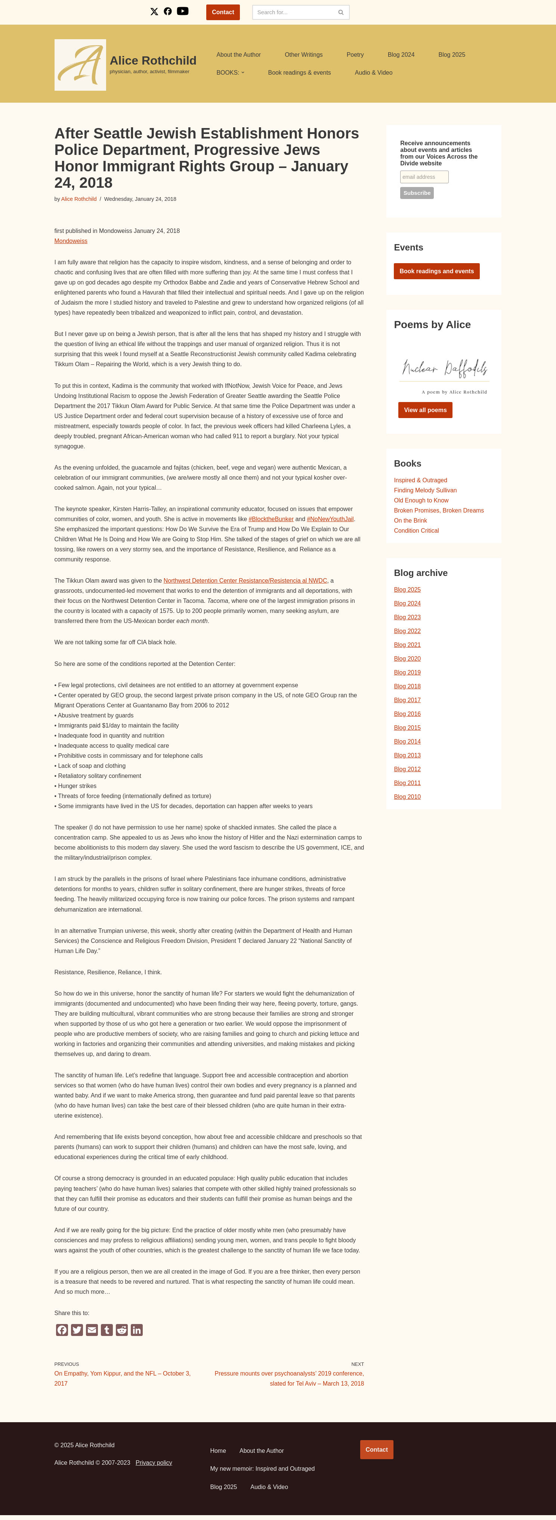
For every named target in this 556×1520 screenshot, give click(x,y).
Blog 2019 (407, 673)
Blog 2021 (407, 645)
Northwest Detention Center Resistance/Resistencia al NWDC (246, 582)
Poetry (355, 55)
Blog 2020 (407, 659)
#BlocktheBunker (272, 520)
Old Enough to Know (421, 501)
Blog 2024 (401, 55)
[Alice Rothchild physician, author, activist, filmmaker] (126, 65)
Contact (223, 12)
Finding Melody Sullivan (425, 490)
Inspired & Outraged (420, 480)
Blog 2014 (407, 742)
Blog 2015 (407, 729)
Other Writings (304, 55)
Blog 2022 (407, 632)
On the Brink (410, 521)
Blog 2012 (407, 770)
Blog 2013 (407, 756)
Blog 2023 (407, 618)
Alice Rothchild (79, 199)
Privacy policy (154, 1467)
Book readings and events (436, 271)
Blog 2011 (407, 784)
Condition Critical (416, 531)
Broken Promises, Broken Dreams (439, 511)
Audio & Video (374, 72)
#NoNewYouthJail (331, 520)
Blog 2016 (407, 715)
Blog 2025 (452, 55)
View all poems (425, 410)
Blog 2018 (407, 687)
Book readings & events (299, 72)
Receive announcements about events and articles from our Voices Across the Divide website (439, 153)
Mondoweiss (71, 241)
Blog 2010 (407, 798)
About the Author (238, 55)
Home (218, 1455)
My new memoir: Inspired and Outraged (262, 1473)
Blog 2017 (407, 701)
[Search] (292, 12)
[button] (242, 72)
